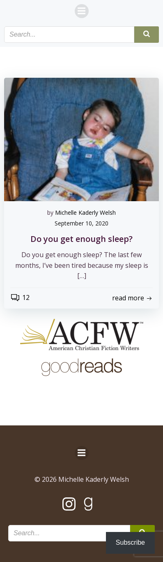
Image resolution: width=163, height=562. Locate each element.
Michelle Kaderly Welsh (85, 212)
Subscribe (130, 542)
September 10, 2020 (81, 223)
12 (20, 297)
